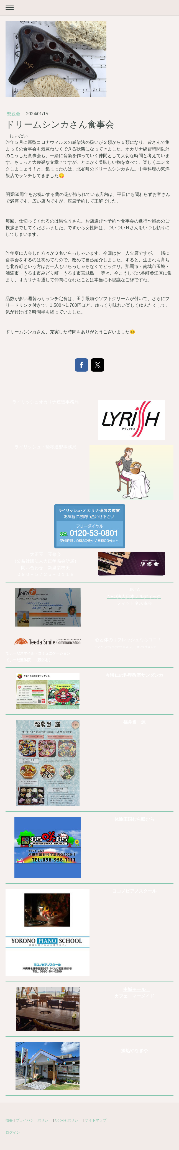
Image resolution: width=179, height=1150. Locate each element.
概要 (9, 1120)
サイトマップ (95, 1120)
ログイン (13, 1132)
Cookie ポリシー (68, 1120)
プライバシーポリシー (34, 1120)
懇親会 (14, 113)
